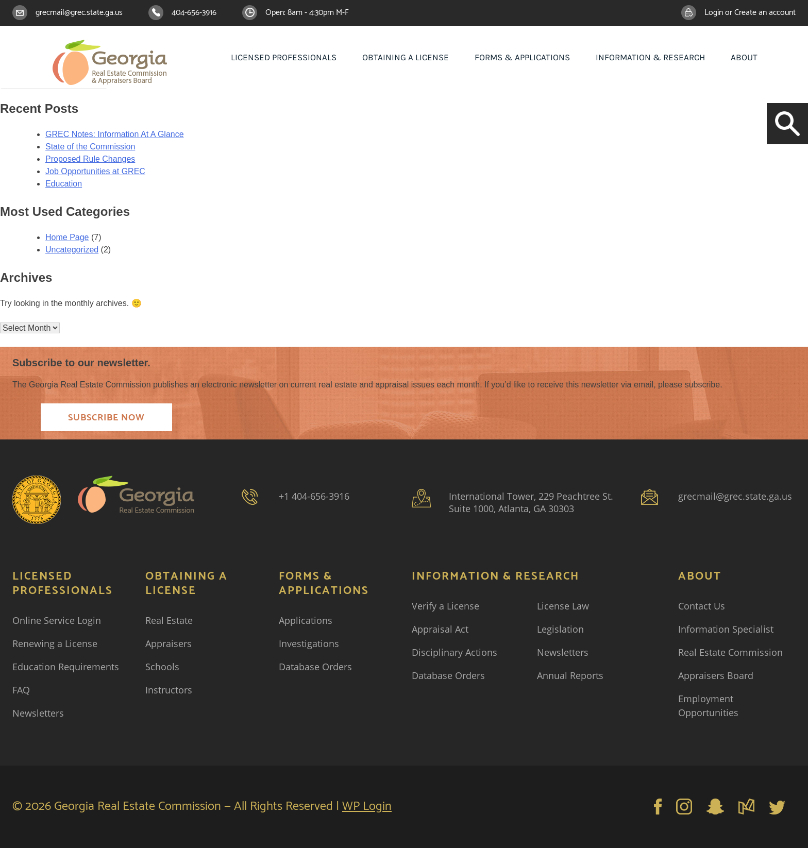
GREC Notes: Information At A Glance (114, 134)
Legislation (560, 629)
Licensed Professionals (283, 57)
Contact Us (701, 606)
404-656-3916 (194, 13)
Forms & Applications (522, 57)
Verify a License (445, 606)
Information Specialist (725, 629)
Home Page (67, 237)
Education (63, 183)
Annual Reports (570, 675)
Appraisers (168, 643)
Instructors (168, 690)
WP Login (367, 806)
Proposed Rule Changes (90, 159)
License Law (563, 606)
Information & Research (650, 57)
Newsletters (38, 713)
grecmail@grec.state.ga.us (79, 13)
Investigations (309, 643)
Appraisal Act (440, 629)
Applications (305, 620)
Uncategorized (71, 249)
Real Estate (169, 620)
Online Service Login (56, 620)
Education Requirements (65, 666)
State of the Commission (90, 146)
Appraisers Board (715, 675)
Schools (162, 666)
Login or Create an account (750, 13)
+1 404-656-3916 (314, 496)
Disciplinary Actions (454, 652)
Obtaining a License (405, 57)
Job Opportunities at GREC (95, 171)
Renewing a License (54, 643)
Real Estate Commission (730, 652)
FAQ (21, 690)
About (744, 57)
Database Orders (315, 666)
